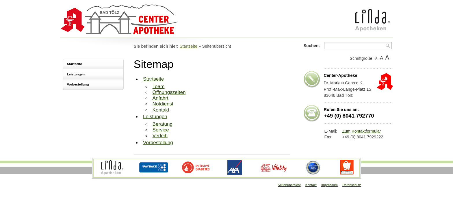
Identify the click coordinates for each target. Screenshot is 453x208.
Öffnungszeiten (169, 92)
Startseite (74, 64)
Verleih (160, 135)
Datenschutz (351, 185)
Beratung (163, 124)
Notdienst (163, 104)
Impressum (329, 185)
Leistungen (76, 74)
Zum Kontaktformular (361, 131)
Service (161, 130)
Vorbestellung (78, 84)
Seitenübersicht (289, 185)
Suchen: (312, 45)
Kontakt (161, 110)
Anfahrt (160, 98)
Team (159, 86)
